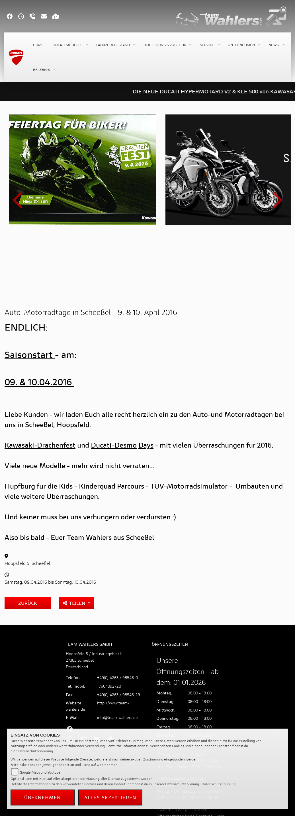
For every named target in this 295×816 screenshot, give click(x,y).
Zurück (27, 537)
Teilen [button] (75, 537)
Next (276, 170)
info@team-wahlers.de (117, 651)
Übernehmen (42, 797)
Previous (18, 170)
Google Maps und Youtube (40, 772)
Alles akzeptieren (110, 797)
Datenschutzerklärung (35, 751)
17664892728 (109, 620)
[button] (69, 44)
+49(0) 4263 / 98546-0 (117, 611)
